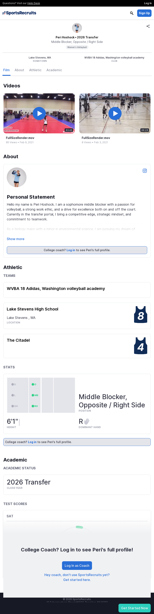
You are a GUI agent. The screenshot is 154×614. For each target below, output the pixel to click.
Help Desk (33, 3)
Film (6, 70)
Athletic (35, 70)
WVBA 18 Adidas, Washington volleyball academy (56, 288)
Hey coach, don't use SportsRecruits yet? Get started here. (77, 577)
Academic (54, 70)
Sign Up (144, 13)
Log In (148, 3)
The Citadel (18, 340)
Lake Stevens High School (32, 309)
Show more (15, 239)
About (19, 70)
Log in (71, 250)
